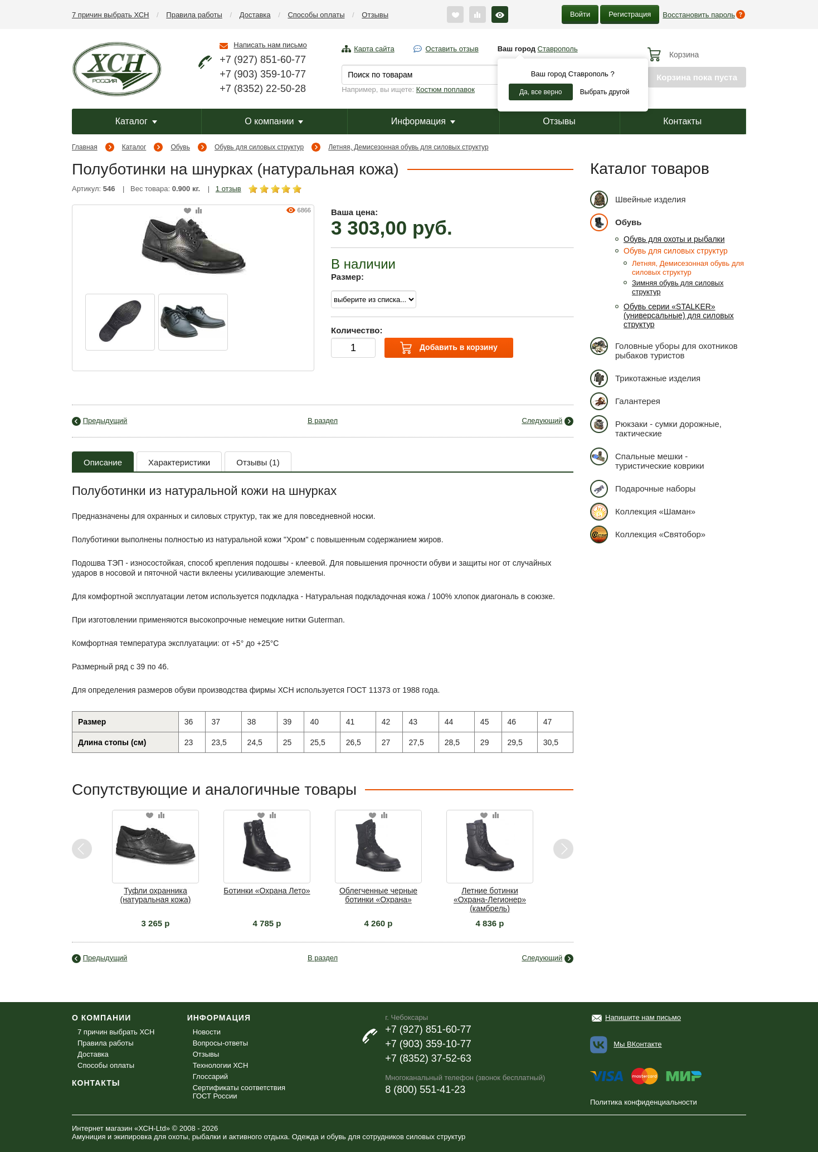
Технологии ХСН (221, 1065)
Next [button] (563, 849)
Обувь (180, 147)
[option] (120, 322)
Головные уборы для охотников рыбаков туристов (664, 348)
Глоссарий (210, 1076)
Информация (423, 121)
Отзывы (375, 15)
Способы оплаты (316, 15)
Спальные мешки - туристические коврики (647, 459)
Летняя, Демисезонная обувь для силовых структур (408, 147)
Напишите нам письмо (643, 1017)
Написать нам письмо (269, 45)
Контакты (682, 121)
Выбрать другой (605, 92)
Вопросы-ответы (220, 1043)
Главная (85, 147)
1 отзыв (228, 188)
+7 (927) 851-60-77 (263, 59)
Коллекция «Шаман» (642, 511)
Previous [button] (82, 849)
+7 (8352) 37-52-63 (428, 1058)
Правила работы (194, 15)
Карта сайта (374, 49)
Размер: (347, 276)
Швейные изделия (638, 199)
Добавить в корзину (448, 348)
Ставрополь (558, 49)
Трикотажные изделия (645, 378)
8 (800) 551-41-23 (425, 1089)
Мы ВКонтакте (637, 1044)
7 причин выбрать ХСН (110, 15)
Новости (207, 1032)
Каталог (136, 121)
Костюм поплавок (445, 89)
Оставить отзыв (452, 49)
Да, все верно (540, 92)
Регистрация (629, 14)
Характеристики (179, 462)
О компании (274, 121)
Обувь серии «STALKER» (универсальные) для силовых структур (679, 315)
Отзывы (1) (257, 462)
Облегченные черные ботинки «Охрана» (378, 895)
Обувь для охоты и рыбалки (674, 239)
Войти (580, 14)
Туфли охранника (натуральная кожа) (155, 895)
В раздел (323, 420)
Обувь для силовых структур (259, 147)
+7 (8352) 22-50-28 (263, 88)
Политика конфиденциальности (643, 1102)
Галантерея (625, 401)
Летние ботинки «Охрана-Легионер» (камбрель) (490, 899)
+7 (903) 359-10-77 (263, 74)
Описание (103, 462)
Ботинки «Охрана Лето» (266, 890)
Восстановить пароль (699, 15)
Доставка (255, 15)
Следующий (542, 420)
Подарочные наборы (642, 488)
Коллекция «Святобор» (647, 534)
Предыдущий (105, 420)
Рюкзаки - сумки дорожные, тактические (656, 426)
